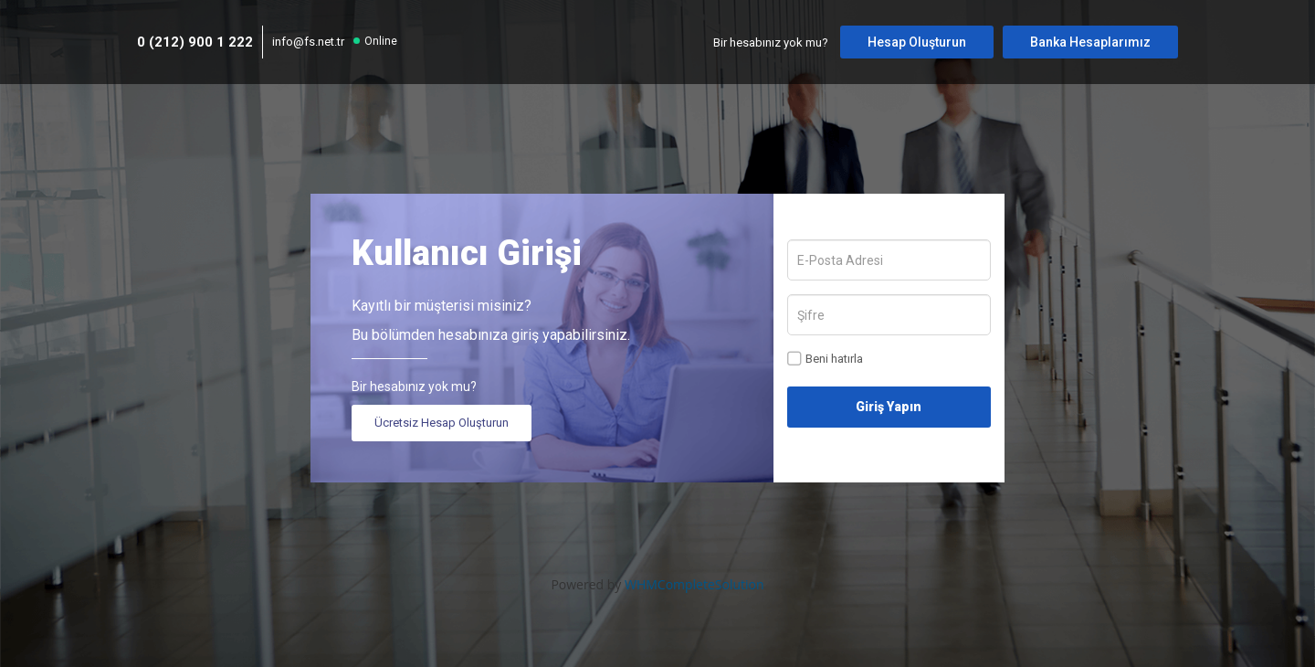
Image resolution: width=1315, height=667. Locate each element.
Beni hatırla (834, 358)
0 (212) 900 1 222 (195, 42)
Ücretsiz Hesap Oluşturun (441, 422)
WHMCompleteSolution (694, 584)
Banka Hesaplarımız (1090, 42)
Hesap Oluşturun (917, 42)
